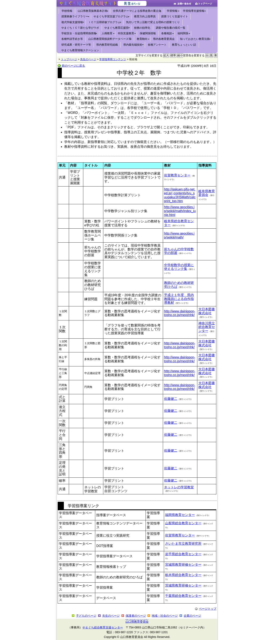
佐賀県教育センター (180, 535)
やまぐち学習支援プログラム (111, 16)
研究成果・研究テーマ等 (76, 44)
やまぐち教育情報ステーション (80, 50)
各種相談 (166, 33)
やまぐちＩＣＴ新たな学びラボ (80, 27)
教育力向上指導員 (145, 16)
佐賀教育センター (177, 175)
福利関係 (183, 33)
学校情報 (67, 10)
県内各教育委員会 (164, 38)
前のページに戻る (73, 65)
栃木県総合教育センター (183, 575)
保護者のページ (136, 615)
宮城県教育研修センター (183, 564)
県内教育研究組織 (107, 44)
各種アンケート (157, 44)
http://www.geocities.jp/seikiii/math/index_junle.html (180, 211)
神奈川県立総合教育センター (206, 327)
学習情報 (172, 10)
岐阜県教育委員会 (206, 193)
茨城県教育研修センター (183, 585)
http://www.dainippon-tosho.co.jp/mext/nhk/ (179, 313)
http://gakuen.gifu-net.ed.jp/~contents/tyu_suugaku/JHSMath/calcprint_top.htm (180, 195)
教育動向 (142, 38)
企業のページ (192, 615)
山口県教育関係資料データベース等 (109, 38)
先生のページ (88, 59)
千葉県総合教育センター (183, 595)
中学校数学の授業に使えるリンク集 (179, 267)
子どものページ (86, 615)
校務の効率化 (142, 27)
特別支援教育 (126, 33)
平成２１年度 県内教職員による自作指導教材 (179, 299)
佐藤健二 (170, 398)
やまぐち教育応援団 (116, 27)
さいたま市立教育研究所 (183, 543)
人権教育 (107, 33)
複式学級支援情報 (72, 22)
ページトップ (207, 608)
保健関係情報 (148, 33)
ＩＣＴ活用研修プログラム (104, 22)
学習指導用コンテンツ (112, 59)
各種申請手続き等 (72, 38)
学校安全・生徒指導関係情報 (78, 33)
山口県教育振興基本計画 (92, 10)
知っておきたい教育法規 (195, 38)
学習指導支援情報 (193, 10)
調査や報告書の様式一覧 (170, 27)
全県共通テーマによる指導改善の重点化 (137, 10)
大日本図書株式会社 (206, 311)
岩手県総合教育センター (183, 554)
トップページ (69, 59)
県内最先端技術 (132, 44)
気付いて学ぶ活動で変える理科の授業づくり (153, 22)
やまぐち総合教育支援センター (102, 627)
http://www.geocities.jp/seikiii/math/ (179, 235)
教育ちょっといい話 (184, 44)
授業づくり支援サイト (174, 16)
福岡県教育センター (180, 515)
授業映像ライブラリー (74, 16)
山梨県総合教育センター (183, 523)
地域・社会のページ (165, 615)
